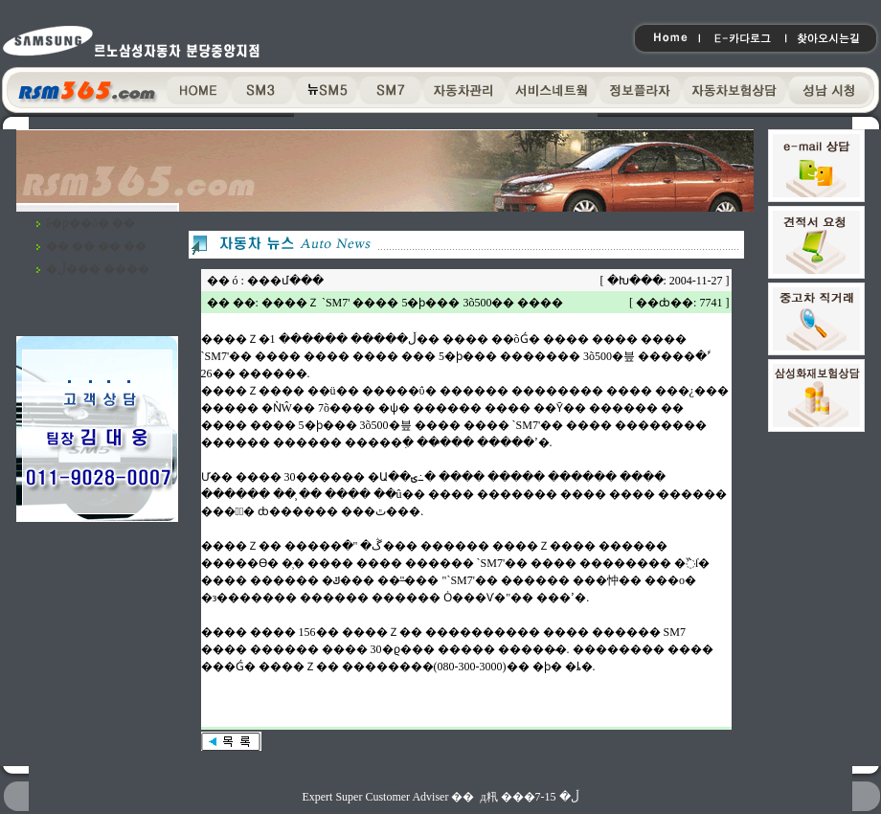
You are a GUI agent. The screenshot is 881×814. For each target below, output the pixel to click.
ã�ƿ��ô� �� (90, 223)
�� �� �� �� (96, 246)
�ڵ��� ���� (97, 269)
